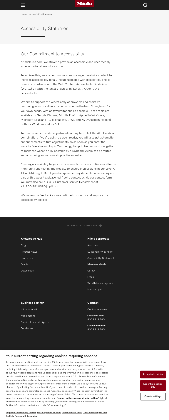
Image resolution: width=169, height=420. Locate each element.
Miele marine (28, 316)
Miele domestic (29, 309)
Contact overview (97, 309)
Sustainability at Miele (100, 252)
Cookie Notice (90, 412)
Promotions (27, 258)
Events (25, 264)
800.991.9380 (96, 319)
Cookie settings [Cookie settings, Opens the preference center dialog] (153, 396)
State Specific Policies (49, 412)
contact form (103, 177)
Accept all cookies (153, 374)
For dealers (27, 328)
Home (24, 14)
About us (92, 245)
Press (90, 277)
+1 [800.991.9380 (33, 186)
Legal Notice (13, 412)
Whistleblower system (100, 283)
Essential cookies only (153, 385)
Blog (23, 245)
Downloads (27, 270)
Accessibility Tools (72, 412)
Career (91, 270)
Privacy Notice (28, 412)
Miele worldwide (96, 264)
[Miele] (84, 3)
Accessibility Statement (100, 258)
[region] (84, 385)
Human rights (95, 289)
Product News (29, 252)
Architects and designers (35, 322)
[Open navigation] (23, 5)
